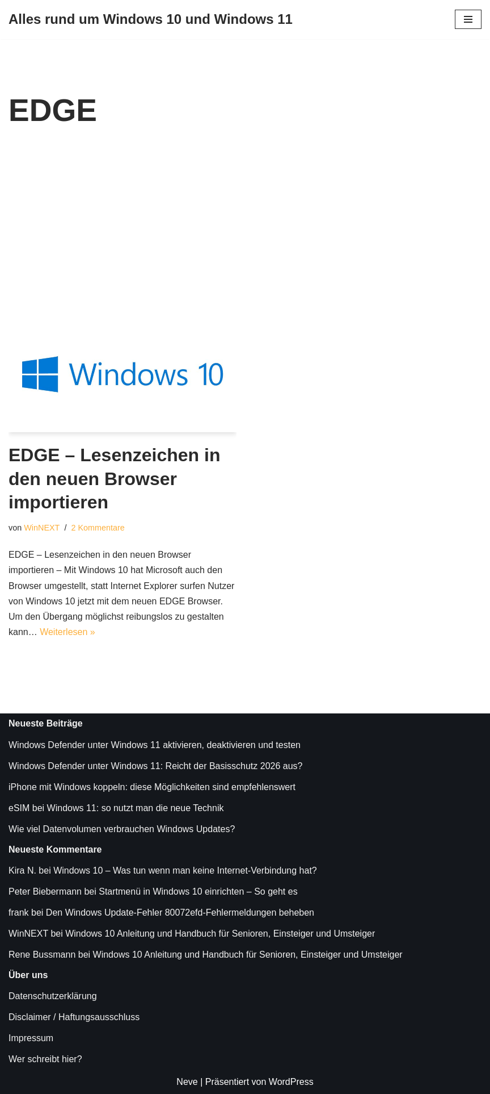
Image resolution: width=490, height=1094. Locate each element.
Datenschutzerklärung (53, 996)
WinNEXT (42, 527)
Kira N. (22, 870)
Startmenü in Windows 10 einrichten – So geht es (198, 891)
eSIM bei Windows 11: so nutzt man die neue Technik (116, 808)
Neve (186, 1082)
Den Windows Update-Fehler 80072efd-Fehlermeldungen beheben (180, 912)
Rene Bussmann (42, 954)
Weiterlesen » (67, 632)
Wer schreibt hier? (45, 1059)
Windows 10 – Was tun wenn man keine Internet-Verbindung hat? (185, 870)
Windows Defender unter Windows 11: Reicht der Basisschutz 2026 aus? (155, 766)
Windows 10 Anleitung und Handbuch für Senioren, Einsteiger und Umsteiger (220, 933)
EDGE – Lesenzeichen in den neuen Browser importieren (114, 478)
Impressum (31, 1038)
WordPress (291, 1082)
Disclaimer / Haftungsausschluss (74, 1017)
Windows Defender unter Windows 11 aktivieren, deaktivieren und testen (155, 745)
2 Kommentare (97, 527)
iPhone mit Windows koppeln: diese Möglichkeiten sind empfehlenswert (152, 787)
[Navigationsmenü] (468, 19)
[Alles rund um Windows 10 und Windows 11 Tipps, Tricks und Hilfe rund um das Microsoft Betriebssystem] (151, 19)
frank (19, 912)
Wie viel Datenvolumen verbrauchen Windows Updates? (122, 829)
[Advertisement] (245, 232)
